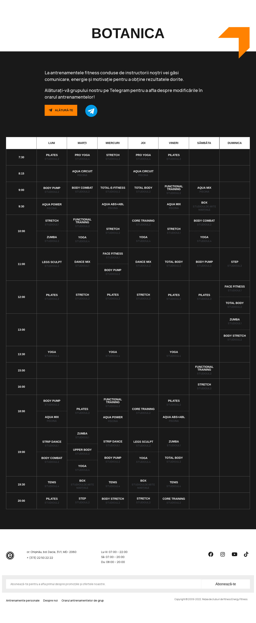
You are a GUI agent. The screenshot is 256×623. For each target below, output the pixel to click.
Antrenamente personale (23, 602)
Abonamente (71, 5)
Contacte (182, 5)
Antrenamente (45, 6)
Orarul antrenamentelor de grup (110, 6)
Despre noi (54, 602)
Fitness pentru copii (155, 5)
